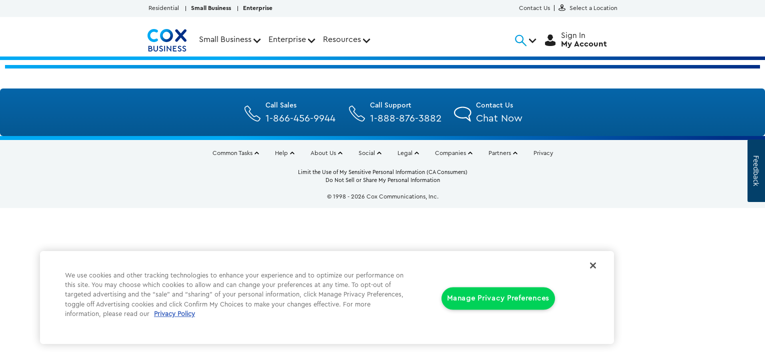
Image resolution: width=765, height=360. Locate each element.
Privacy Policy (174, 314)
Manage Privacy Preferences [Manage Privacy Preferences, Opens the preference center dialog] (498, 298)
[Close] (593, 265)
